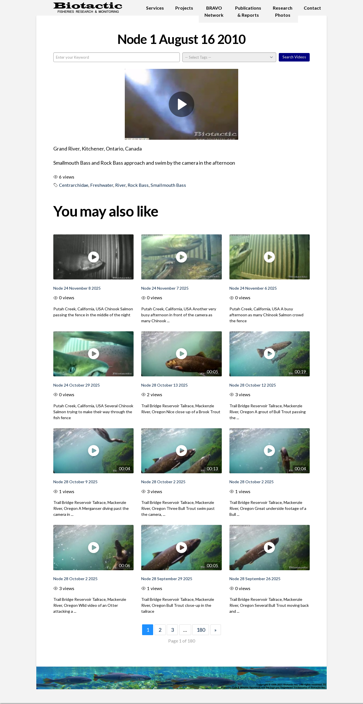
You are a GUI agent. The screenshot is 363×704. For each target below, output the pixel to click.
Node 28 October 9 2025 (75, 481)
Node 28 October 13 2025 (164, 385)
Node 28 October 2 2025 (163, 481)
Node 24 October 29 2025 (76, 385)
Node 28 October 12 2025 (252, 385)
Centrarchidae (73, 185)
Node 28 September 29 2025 (166, 578)
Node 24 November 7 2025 (165, 288)
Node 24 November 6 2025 (253, 288)
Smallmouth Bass (168, 185)
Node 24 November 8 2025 (77, 288)
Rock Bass (138, 185)
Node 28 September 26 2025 (254, 578)
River (120, 185)
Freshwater (101, 185)
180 (201, 630)
